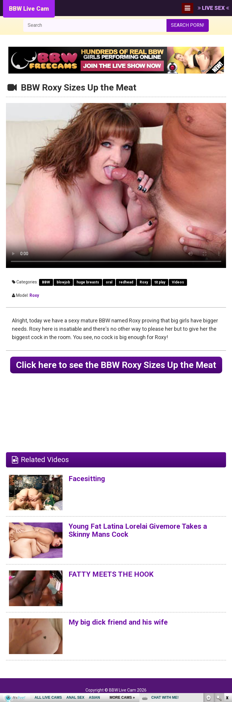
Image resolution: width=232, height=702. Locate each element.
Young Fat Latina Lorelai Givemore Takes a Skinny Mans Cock (137, 530)
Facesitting (86, 479)
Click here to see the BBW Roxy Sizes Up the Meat (116, 365)
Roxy (144, 282)
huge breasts (88, 282)
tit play (160, 282)
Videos (178, 282)
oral (109, 282)
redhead (126, 282)
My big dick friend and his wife (118, 622)
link (227, 609)
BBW (46, 282)
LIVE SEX (213, 8)
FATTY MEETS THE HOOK (111, 574)
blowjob (63, 282)
